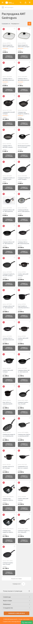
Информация (7, 604)
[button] (27, 622)
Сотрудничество (8, 608)
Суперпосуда (7, 597)
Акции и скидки (7, 600)
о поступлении (9, 56)
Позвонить (16, 613)
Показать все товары (16, 578)
